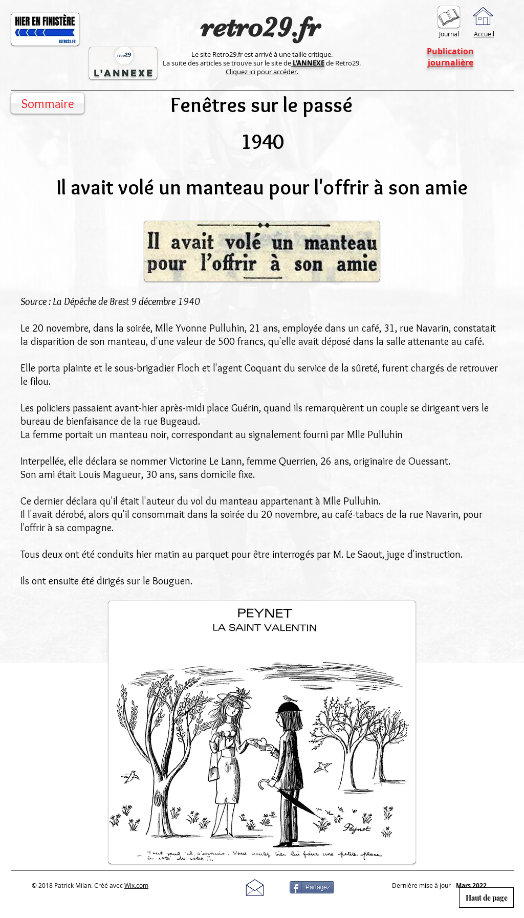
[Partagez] (312, 887)
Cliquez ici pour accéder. (262, 71)
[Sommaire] (47, 103)
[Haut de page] (486, 897)
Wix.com (136, 885)
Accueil (484, 34)
